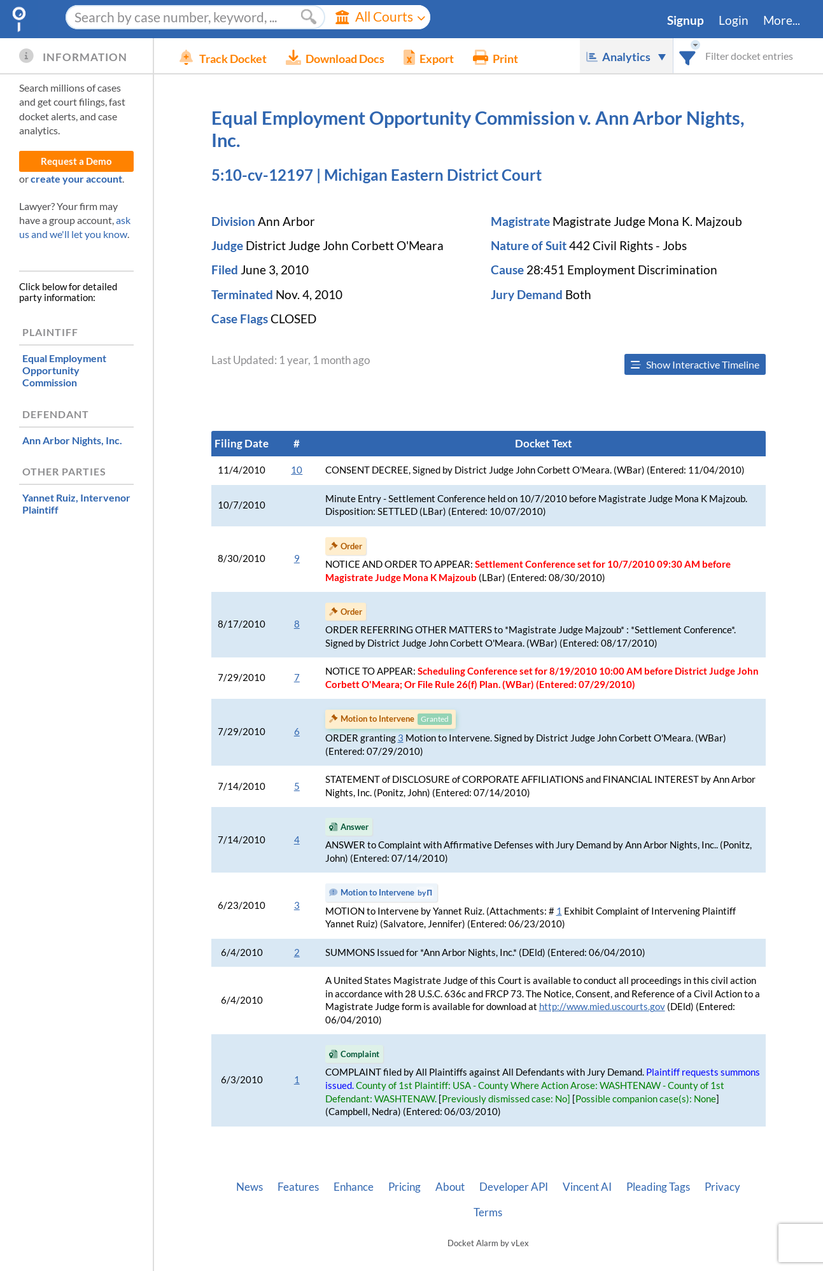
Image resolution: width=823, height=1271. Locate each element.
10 (296, 470)
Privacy (722, 1187)
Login (734, 20)
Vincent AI (587, 1187)
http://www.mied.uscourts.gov (602, 1006)
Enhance (354, 1187)
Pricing (404, 1187)
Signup (685, 20)
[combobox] (688, 55)
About (450, 1187)
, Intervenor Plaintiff (76, 503)
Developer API (513, 1187)
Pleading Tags (658, 1187)
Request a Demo (76, 161)
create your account (76, 178)
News (249, 1187)
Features (298, 1187)
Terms (488, 1212)
